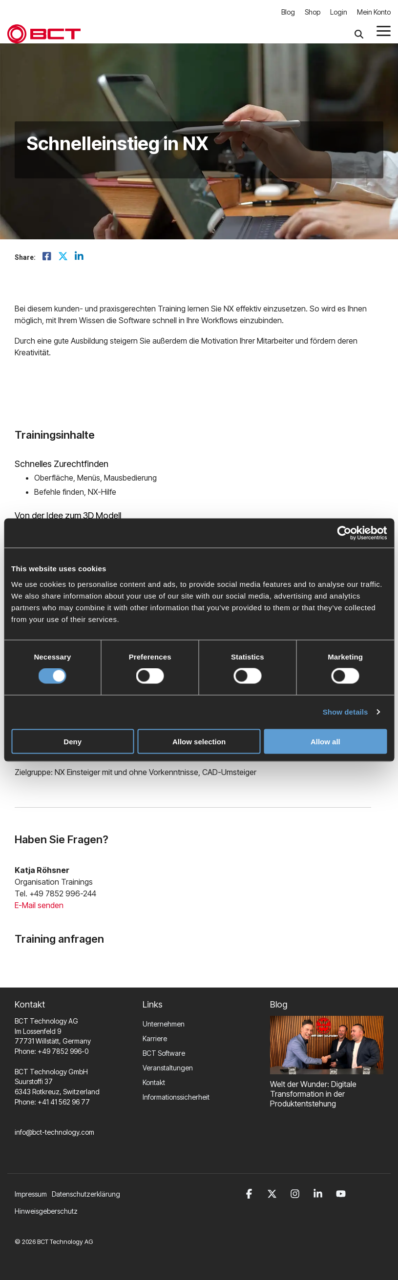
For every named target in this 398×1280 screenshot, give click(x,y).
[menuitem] (88, 1194)
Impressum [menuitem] (31, 1194)
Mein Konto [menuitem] (374, 12)
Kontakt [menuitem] (154, 1082)
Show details (345, 712)
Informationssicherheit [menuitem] (176, 1097)
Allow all (325, 741)
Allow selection (199, 741)
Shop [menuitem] (312, 12)
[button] (384, 30)
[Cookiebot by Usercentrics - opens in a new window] (344, 533)
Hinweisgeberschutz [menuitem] (46, 1211)
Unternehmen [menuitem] (164, 1024)
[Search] (359, 34)
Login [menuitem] (338, 12)
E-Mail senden (39, 905)
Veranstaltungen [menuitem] (168, 1068)
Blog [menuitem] (288, 12)
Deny (72, 741)
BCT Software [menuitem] (164, 1053)
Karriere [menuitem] (155, 1038)
